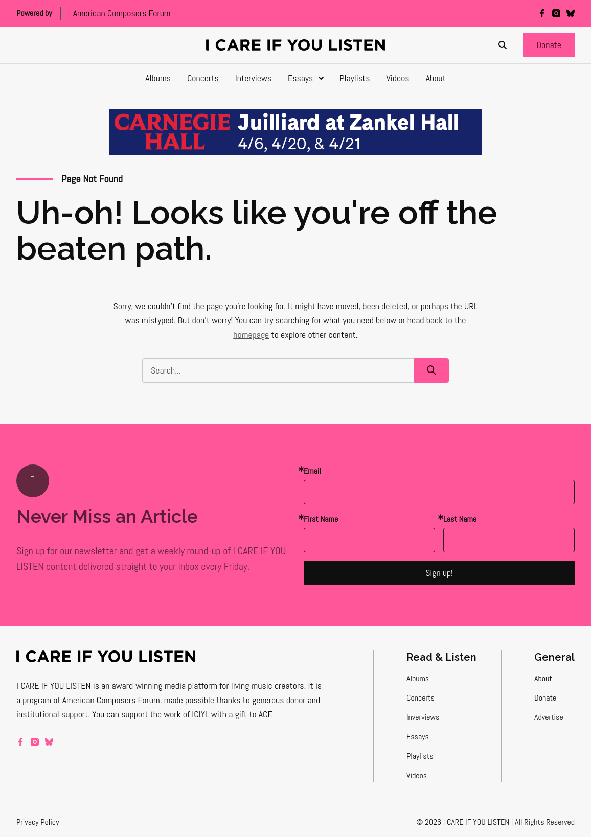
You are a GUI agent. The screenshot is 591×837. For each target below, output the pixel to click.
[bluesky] (570, 13)
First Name (321, 519)
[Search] (502, 45)
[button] (549, 45)
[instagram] (556, 13)
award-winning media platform (165, 685)
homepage (251, 334)
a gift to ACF (250, 714)
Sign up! (439, 572)
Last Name (459, 519)
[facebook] (542, 13)
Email (312, 471)
